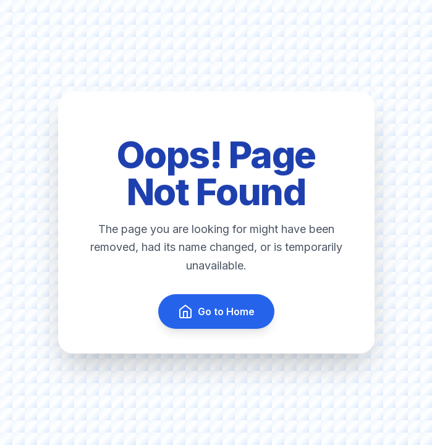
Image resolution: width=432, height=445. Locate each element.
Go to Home (216, 311)
